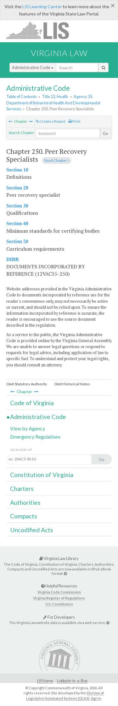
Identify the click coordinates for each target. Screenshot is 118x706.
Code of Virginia (32, 402)
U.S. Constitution (59, 604)
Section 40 (17, 223)
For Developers (59, 617)
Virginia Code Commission (59, 592)
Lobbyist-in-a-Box (72, 681)
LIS (41, 30)
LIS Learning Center (42, 6)
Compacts (23, 516)
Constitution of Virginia (41, 474)
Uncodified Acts (31, 530)
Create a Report (50, 121)
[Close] (112, 5)
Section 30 (17, 205)
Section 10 (17, 169)
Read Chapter (56, 160)
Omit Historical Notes (72, 384)
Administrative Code (32, 67)
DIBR (12, 259)
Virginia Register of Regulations (59, 598)
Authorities (25, 502)
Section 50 (17, 241)
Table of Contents (21, 96)
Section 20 (17, 187)
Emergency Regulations (35, 437)
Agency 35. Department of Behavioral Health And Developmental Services (53, 102)
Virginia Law (59, 53)
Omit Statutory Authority (26, 384)
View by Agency (27, 428)
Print (74, 121)
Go (105, 133)
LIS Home (45, 681)
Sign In (96, 698)
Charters (22, 488)
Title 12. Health (55, 96)
